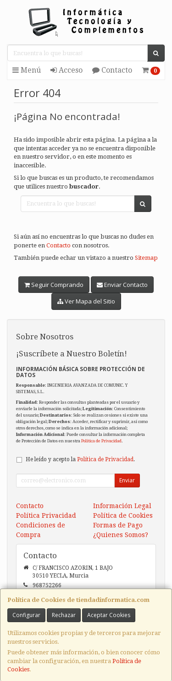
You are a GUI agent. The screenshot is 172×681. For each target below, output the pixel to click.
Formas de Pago (118, 525)
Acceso (66, 70)
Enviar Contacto (122, 284)
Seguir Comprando (53, 284)
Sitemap (146, 257)
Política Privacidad (46, 515)
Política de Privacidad (101, 440)
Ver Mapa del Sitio (86, 301)
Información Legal (122, 505)
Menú (26, 70)
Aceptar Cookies (108, 615)
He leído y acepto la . (80, 459)
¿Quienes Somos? (120, 534)
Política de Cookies (123, 515)
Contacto (112, 70)
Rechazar (64, 615)
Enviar (127, 480)
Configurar (26, 615)
